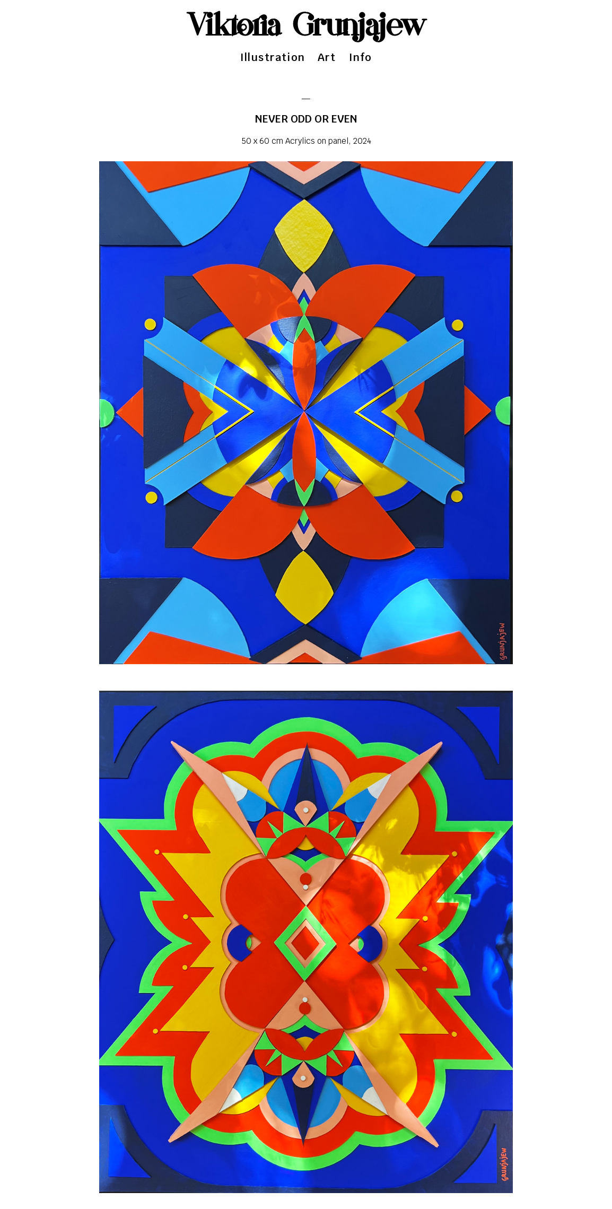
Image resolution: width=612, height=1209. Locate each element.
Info (360, 57)
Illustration (272, 57)
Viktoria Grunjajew (306, 27)
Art (327, 57)
